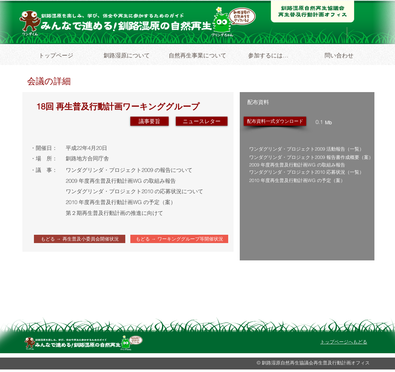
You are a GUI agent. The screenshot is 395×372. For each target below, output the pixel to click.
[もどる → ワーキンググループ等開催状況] (179, 239)
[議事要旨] (149, 121)
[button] (201, 121)
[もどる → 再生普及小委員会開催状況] (79, 239)
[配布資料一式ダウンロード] (275, 121)
